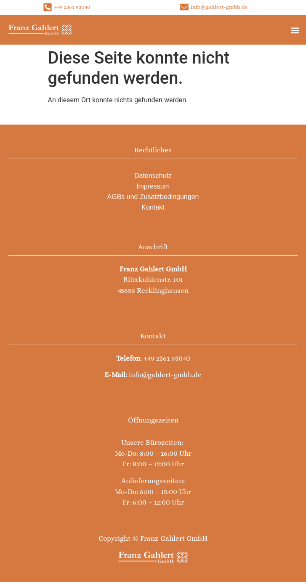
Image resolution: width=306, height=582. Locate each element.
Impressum (153, 186)
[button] (295, 30)
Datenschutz (153, 175)
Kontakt (152, 207)
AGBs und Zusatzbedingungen (153, 196)
